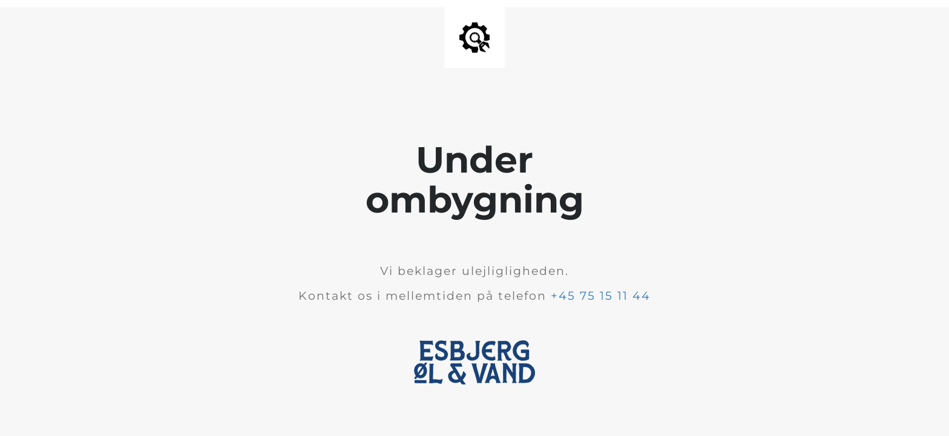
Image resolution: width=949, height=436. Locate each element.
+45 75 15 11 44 (601, 296)
